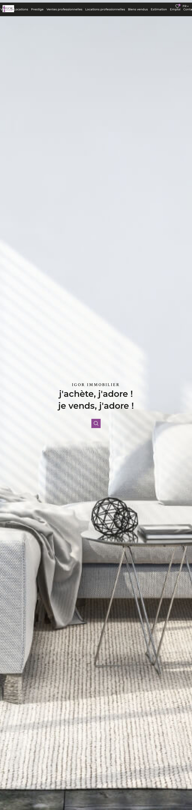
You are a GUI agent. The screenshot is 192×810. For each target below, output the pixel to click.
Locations (21, 9)
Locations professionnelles (105, 9)
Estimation (159, 9)
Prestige (37, 9)
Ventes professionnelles (64, 9)
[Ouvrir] (96, 423)
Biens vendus (138, 9)
